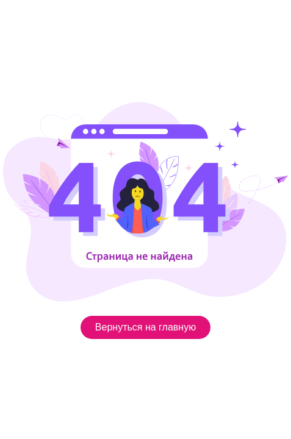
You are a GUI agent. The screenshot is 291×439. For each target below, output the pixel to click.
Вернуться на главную (145, 327)
